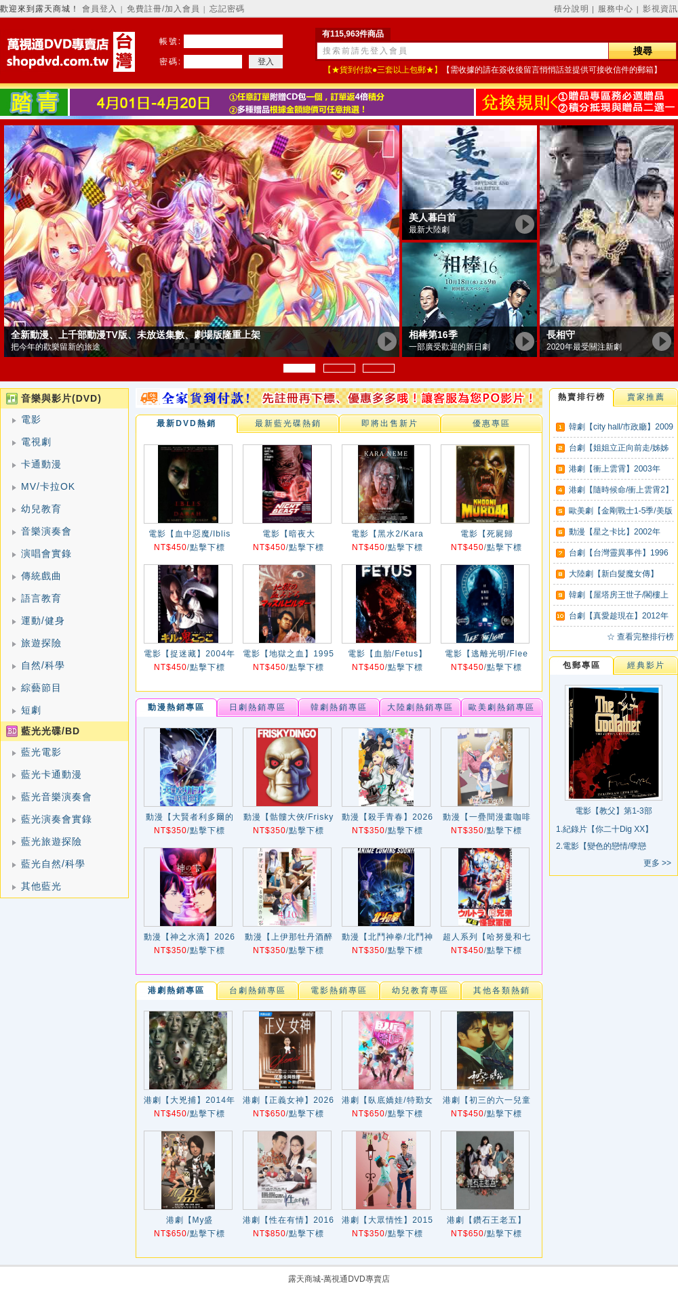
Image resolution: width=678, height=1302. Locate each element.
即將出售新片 (389, 423)
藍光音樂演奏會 (56, 796)
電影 (31, 419)
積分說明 (571, 9)
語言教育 (41, 598)
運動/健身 (43, 620)
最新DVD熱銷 (186, 423)
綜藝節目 (41, 687)
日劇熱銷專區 (257, 707)
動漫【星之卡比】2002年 (614, 532)
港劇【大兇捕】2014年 (189, 1100)
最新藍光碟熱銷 (288, 423)
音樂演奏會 (46, 531)
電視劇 (36, 441)
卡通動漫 (41, 464)
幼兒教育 (41, 508)
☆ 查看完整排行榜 (640, 637)
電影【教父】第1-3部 (613, 811)
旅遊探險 (41, 642)
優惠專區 (492, 423)
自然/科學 (43, 665)
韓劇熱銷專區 (339, 707)
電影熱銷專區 (339, 990)
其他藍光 (41, 886)
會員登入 (99, 9)
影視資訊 (660, 9)
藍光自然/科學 (53, 863)
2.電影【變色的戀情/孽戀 (601, 846)
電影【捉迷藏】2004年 (189, 653)
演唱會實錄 (46, 553)
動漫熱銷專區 (176, 707)
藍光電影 (41, 752)
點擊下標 (207, 547)
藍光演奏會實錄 (56, 819)
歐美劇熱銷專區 (501, 707)
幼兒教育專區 (420, 990)
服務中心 (615, 9)
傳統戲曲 (41, 575)
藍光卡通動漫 (51, 774)
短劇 (31, 710)
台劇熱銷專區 (257, 990)
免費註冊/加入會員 (163, 9)
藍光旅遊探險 (51, 841)
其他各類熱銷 (501, 990)
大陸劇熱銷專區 (420, 707)
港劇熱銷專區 (176, 990)
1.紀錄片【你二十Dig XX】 (604, 829)
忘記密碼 (227, 9)
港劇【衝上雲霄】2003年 (614, 469)
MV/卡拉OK (48, 486)
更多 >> (657, 863)
